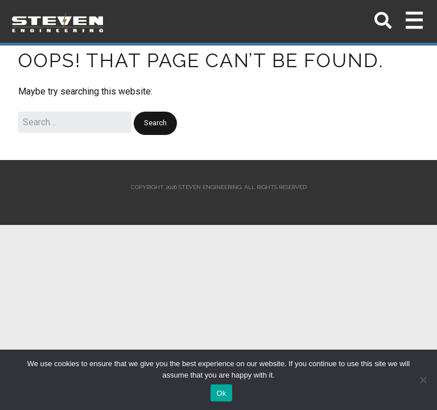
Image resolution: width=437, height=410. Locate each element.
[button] (155, 123)
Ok (221, 393)
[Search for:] (74, 122)
